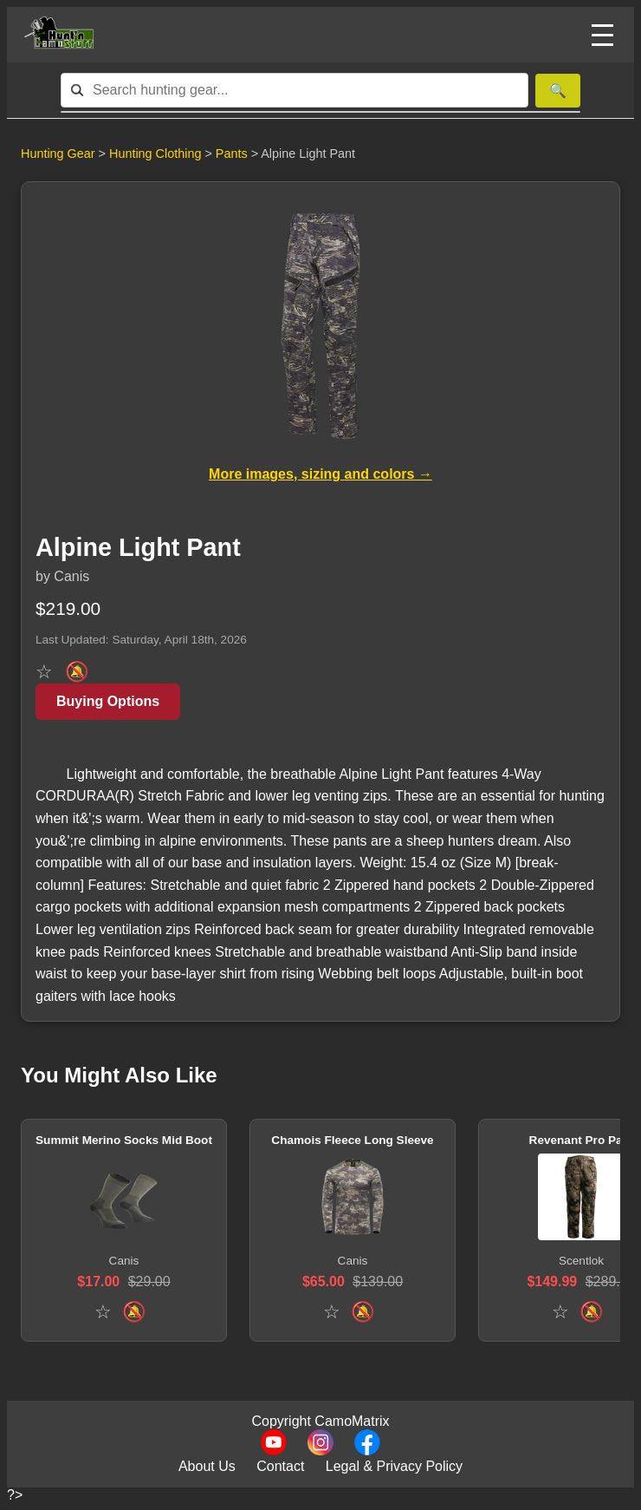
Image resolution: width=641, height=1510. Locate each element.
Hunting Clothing (156, 153)
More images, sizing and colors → (320, 474)
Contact (280, 1466)
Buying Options (107, 701)
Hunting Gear (58, 153)
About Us (207, 1466)
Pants (233, 153)
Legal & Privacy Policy (394, 1466)
